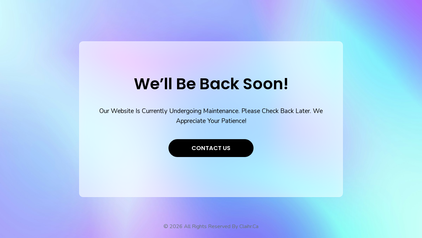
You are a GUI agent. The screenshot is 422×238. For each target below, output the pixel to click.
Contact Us (211, 148)
